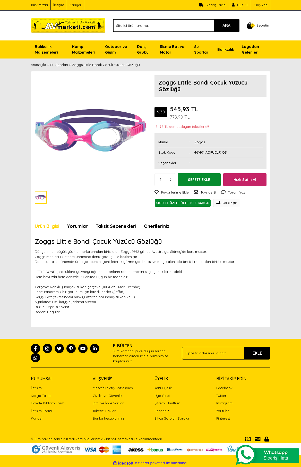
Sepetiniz (161, 411)
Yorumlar (77, 226)
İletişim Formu (42, 411)
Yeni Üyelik (163, 388)
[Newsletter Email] (226, 353)
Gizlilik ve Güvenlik (107, 396)
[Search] (176, 25)
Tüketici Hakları (104, 411)
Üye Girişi (162, 396)
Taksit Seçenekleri (116, 226)
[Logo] (68, 25)
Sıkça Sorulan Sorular (172, 418)
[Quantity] (164, 179)
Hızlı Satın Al (245, 179)
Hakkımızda (39, 5)
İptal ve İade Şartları (108, 403)
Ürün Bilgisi (47, 226)
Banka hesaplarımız (108, 418)
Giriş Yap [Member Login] (261, 5)
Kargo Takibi (41, 396)
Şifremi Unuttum (167, 403)
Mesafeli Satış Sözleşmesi (113, 388)
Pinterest (223, 418)
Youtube (222, 411)
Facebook (224, 388)
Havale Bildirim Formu (48, 403)
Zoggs (199, 142)
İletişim (58, 5)
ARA (226, 25)
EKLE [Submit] (257, 353)
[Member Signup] (240, 5)
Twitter (221, 396)
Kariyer (75, 5)
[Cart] (258, 25)
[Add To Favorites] (171, 192)
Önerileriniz (156, 226)
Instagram (224, 403)
